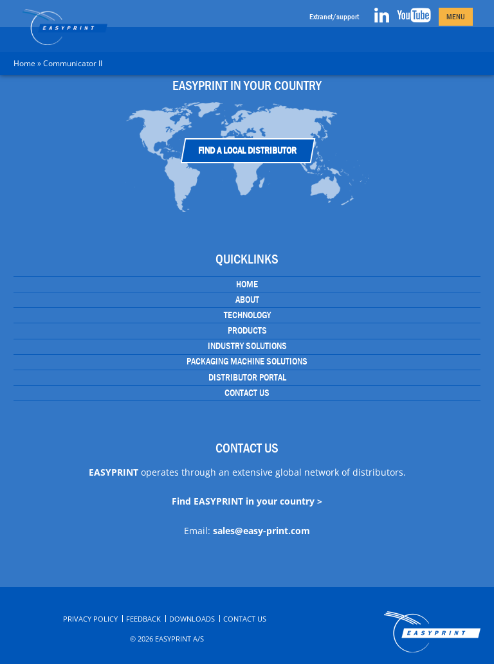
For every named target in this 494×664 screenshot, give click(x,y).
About (247, 299)
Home (24, 63)
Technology (247, 315)
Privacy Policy (90, 618)
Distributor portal (247, 377)
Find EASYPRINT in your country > (247, 501)
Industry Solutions (247, 345)
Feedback (143, 618)
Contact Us (247, 392)
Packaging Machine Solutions (247, 361)
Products (247, 330)
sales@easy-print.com (261, 531)
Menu (455, 17)
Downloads (192, 618)
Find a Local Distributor (247, 150)
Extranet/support (334, 17)
